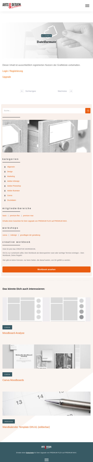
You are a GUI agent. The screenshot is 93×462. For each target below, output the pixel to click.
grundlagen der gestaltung (30, 224)
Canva (9, 184)
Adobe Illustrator (13, 180)
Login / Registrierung (12, 60)
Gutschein (30, 442)
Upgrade (6, 66)
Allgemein (11, 156)
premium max (28, 205)
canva (5, 224)
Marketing (11, 165)
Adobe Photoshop (14, 175)
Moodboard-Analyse (13, 322)
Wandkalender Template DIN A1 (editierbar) (26, 416)
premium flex (15, 205)
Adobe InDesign (13, 170)
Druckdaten (11, 189)
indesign (13, 224)
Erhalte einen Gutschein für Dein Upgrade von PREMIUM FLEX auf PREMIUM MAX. (35, 210)
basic (5, 205)
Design (10, 161)
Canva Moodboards (13, 369)
